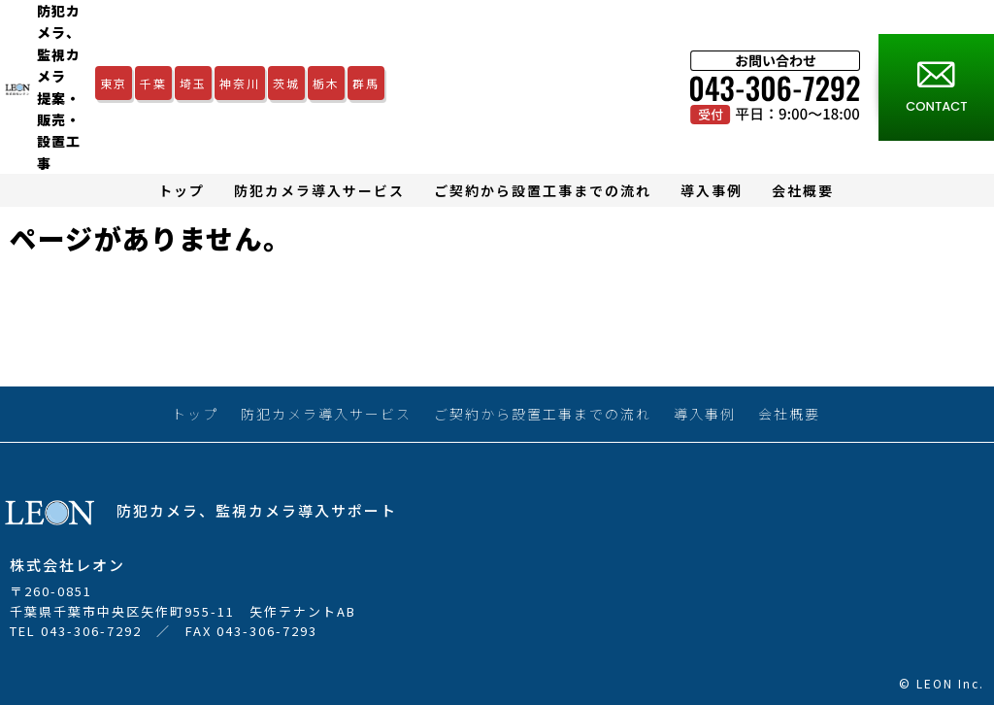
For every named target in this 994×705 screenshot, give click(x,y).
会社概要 (803, 190)
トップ (181, 190)
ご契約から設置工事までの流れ (542, 190)
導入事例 (711, 190)
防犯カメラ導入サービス (319, 190)
